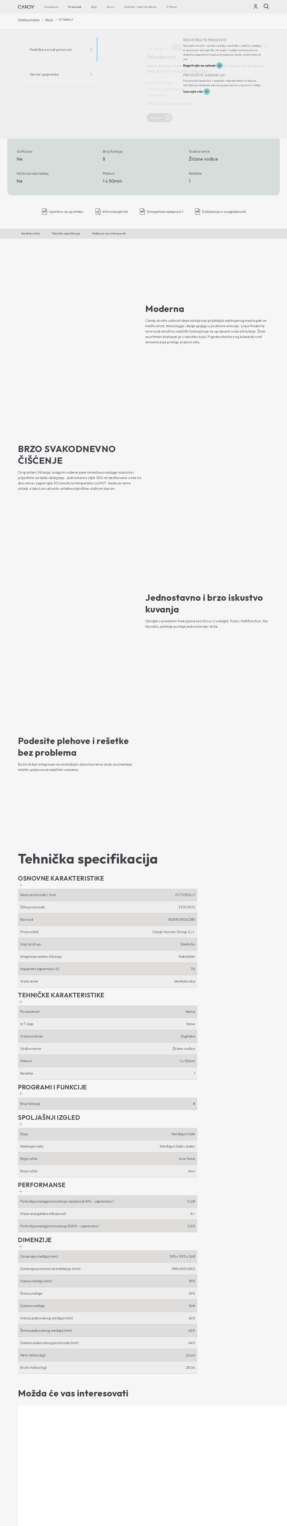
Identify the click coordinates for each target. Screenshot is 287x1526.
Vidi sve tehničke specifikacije (170, 103)
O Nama (171, 7)
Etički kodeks (156, 1407)
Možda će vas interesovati (109, 233)
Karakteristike (30, 233)
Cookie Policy (225, 1500)
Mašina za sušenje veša (36, 1442)
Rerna (49, 19)
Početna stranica (28, 19)
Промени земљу (255, 1509)
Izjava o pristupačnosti (254, 1500)
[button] (61, 564)
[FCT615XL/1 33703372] (79, 78)
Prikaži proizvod (34, 1318)
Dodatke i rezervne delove (140, 7)
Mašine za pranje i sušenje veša (42, 1426)
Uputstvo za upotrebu (163, 1428)
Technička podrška (167, 1420)
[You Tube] (34, 1370)
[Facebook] (21, 1370)
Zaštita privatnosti (200, 1500)
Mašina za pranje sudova (37, 1434)
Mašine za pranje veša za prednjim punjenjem (38, 1403)
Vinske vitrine (28, 1470)
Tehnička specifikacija (66, 233)
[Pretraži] (266, 6)
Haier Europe (157, 1392)
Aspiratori (90, 1407)
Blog (94, 7)
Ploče (86, 1415)
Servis (110, 7)
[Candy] (26, 7)
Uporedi (259, 47)
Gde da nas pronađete (164, 1400)
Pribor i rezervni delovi (164, 1443)
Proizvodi (74, 7)
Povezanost (51, 7)
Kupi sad (156, 118)
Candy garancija (159, 1436)
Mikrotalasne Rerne (97, 1400)
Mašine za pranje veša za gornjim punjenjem (44, 1416)
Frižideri (24, 1462)
